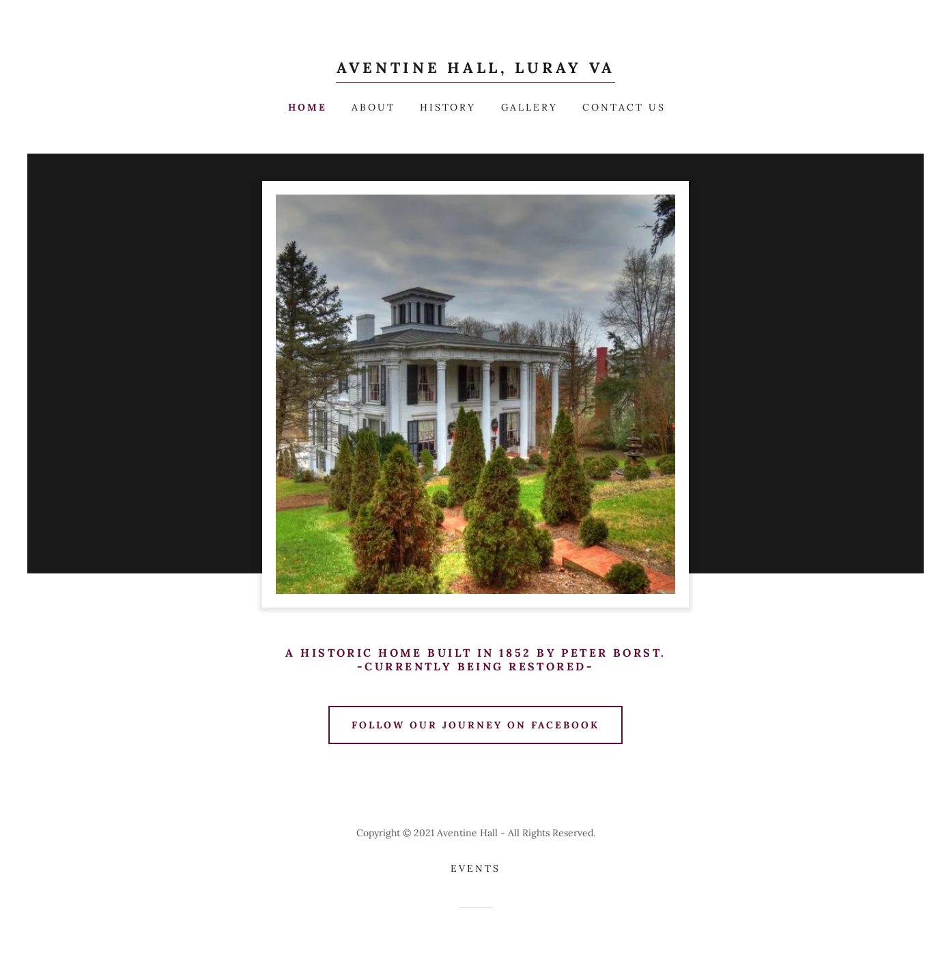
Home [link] (307, 107)
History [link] (448, 107)
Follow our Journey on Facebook (475, 725)
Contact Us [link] (624, 107)
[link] (476, 69)
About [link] (373, 107)
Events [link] (475, 868)
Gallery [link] (529, 107)
